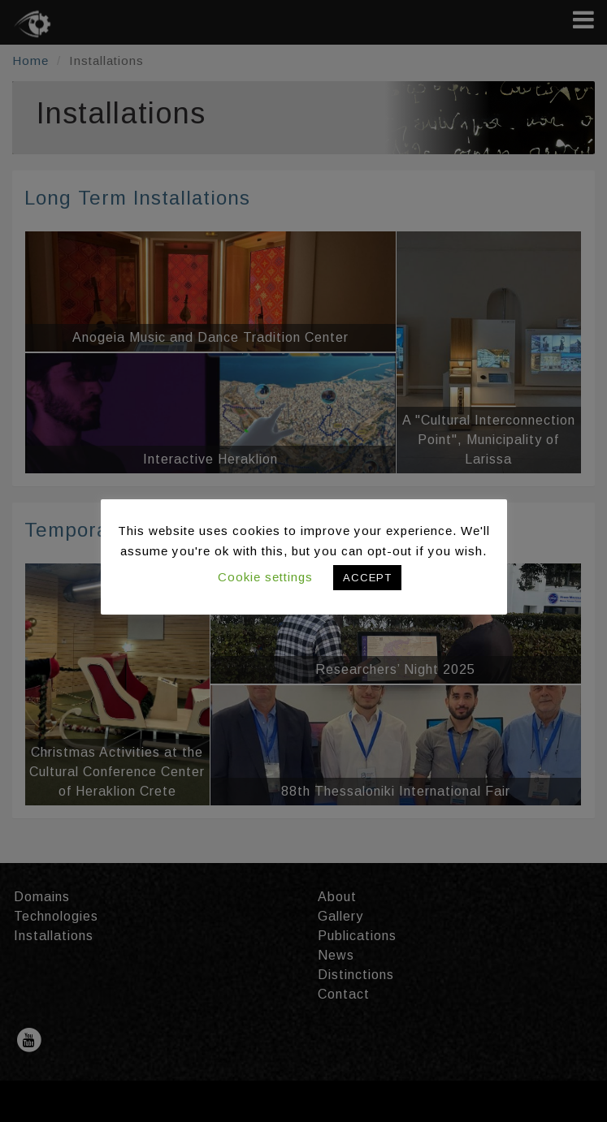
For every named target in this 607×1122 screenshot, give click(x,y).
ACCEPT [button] (367, 578)
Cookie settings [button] (265, 577)
